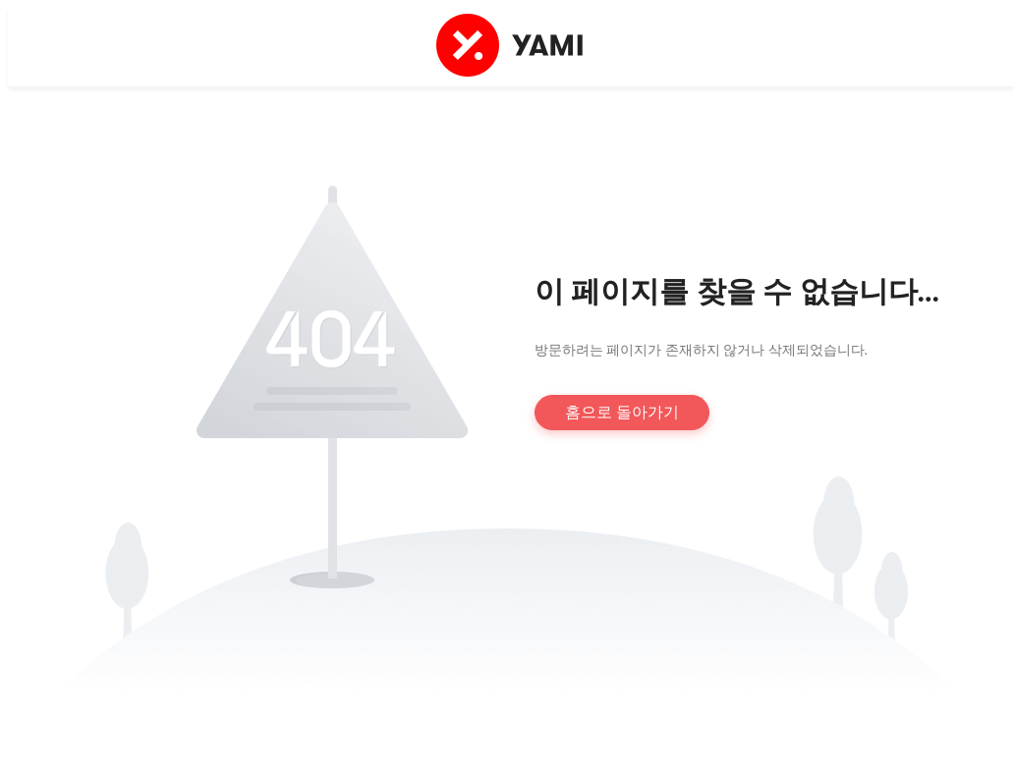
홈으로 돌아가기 (622, 412)
